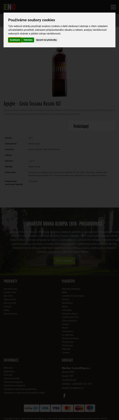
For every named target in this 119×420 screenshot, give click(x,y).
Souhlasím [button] (15, 40)
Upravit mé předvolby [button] (46, 40)
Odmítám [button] (28, 40)
